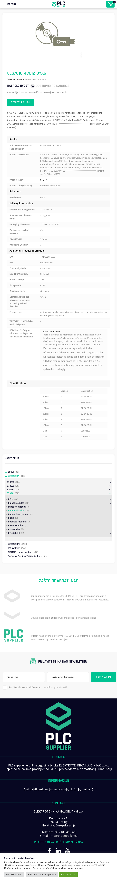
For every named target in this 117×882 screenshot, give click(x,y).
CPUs (10, 508)
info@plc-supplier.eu (64, 844)
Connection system (18, 523)
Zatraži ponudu (22, 103)
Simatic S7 (13, 484)
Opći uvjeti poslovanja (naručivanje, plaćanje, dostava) (58, 798)
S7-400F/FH (14, 541)
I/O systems (14, 557)
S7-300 (10, 498)
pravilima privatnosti (55, 696)
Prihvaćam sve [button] (68, 874)
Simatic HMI (14, 552)
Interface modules (17, 530)
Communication (16, 519)
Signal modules (16, 511)
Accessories (14, 538)
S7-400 (10, 502)
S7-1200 (10, 491)
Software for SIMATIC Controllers (25, 565)
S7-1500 (10, 494)
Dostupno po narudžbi (53, 86)
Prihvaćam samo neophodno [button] (42, 874)
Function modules (17, 515)
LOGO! (11, 480)
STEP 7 (43, 181)
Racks (11, 526)
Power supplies (16, 534)
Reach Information (51, 336)
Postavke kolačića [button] (14, 874)
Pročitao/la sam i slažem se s (35, 696)
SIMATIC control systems (20, 561)
